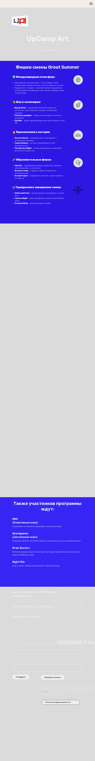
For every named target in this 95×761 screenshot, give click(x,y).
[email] (47, 657)
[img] (74, 702)
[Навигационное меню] (91, 4)
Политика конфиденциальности (58, 702)
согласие (45, 691)
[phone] (47, 647)
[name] (47, 667)
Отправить (21, 677)
